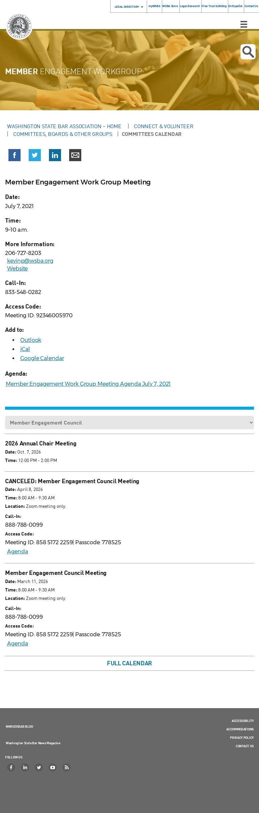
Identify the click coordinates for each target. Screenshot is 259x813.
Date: (10, 452)
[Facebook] (11, 767)
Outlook (30, 340)
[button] (14, 156)
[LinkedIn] (25, 767)
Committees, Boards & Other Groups (62, 133)
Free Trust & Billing (214, 6)
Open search (248, 52)
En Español (235, 6)
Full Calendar (129, 663)
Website (17, 268)
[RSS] (66, 767)
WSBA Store (170, 6)
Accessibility (243, 721)
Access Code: (19, 533)
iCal (25, 349)
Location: (15, 506)
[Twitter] (39, 767)
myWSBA (154, 6)
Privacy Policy (242, 737)
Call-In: (13, 516)
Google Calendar (42, 358)
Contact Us (251, 6)
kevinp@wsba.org (30, 261)
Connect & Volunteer (163, 126)
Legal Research (190, 6)
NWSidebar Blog (19, 726)
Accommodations (240, 729)
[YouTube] (53, 767)
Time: (11, 460)
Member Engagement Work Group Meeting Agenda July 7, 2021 (88, 384)
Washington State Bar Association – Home (64, 126)
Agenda (17, 551)
